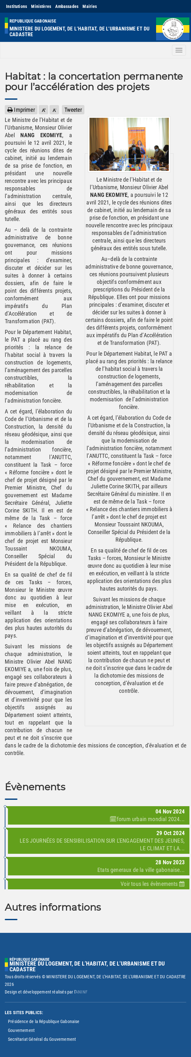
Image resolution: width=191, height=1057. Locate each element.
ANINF (82, 991)
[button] (43, 109)
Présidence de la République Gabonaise (44, 1021)
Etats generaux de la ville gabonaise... (141, 869)
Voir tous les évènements (153, 883)
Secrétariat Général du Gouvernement (42, 1039)
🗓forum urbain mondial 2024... (147, 819)
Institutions (16, 6)
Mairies (89, 6)
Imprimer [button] (21, 109)
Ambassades (66, 6)
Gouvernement (21, 1030)
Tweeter (73, 109)
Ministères (41, 6)
